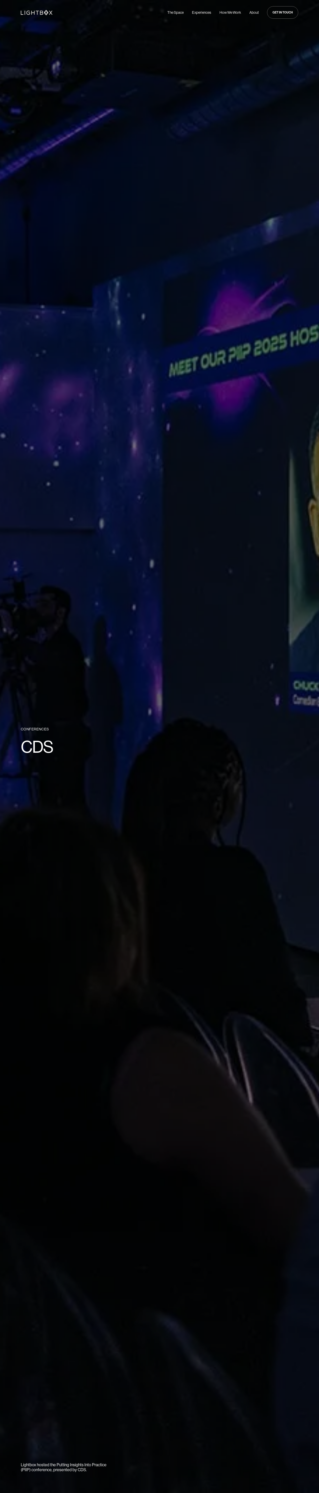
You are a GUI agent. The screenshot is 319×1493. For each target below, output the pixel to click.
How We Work (230, 12)
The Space (175, 12)
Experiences (201, 12)
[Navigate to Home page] (36, 12)
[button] (282, 12)
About (254, 12)
